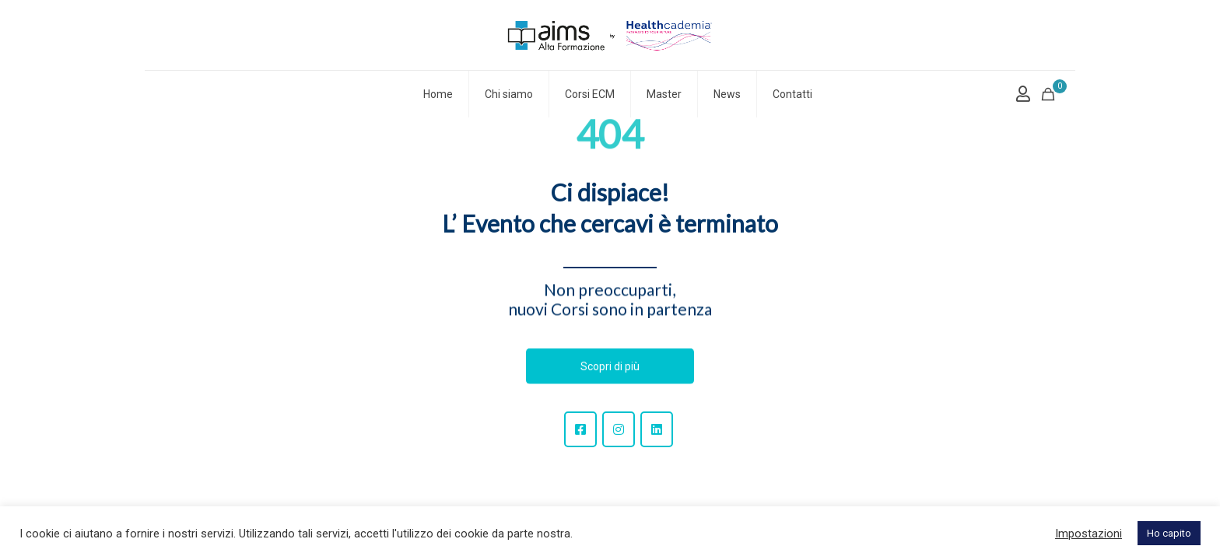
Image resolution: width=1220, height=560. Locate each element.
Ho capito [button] (1169, 533)
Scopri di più (610, 366)
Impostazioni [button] (1088, 534)
